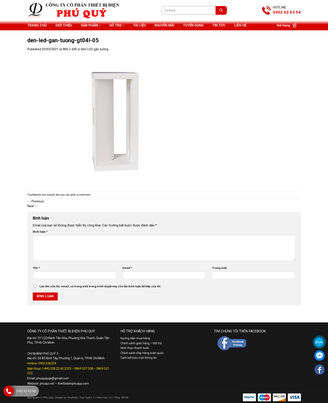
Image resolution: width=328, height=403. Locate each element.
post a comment (80, 194)
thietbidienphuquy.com (73, 383)
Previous (35, 201)
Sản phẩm (91, 25)
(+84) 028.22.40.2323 (56, 368)
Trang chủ (37, 25)
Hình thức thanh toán (134, 348)
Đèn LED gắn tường (94, 49)
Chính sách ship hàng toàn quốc (142, 353)
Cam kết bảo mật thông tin (138, 357)
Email (127, 268)
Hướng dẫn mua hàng (135, 338)
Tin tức (219, 25)
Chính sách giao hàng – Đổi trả (141, 343)
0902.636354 (47, 363)
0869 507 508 (83, 368)
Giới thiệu (63, 25)
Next (32, 206)
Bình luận (40, 231)
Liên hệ (240, 25)
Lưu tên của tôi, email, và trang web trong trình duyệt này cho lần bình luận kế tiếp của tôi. (100, 286)
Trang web (219, 268)
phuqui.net (47, 383)
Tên (36, 268)
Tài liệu (139, 25)
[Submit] (221, 10)
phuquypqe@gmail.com (52, 378)
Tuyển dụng (193, 25)
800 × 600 (70, 49)
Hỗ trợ (116, 25)
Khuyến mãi (164, 25)
